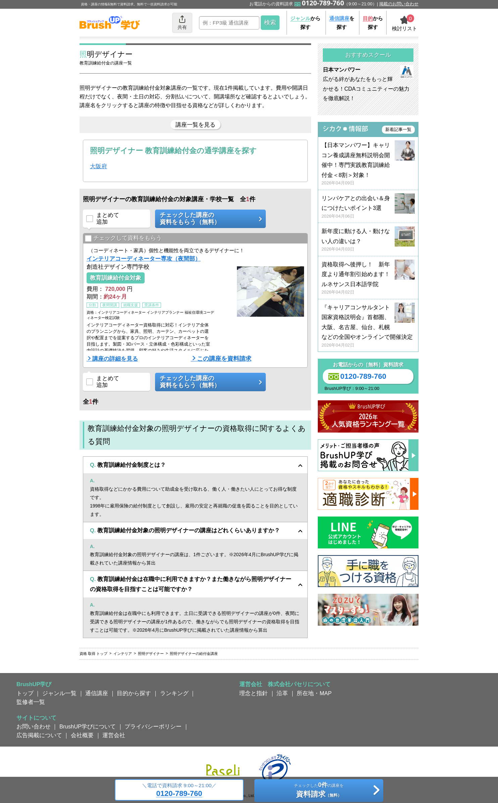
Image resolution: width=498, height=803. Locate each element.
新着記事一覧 (398, 129)
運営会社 (113, 735)
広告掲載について (39, 735)
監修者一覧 (30, 702)
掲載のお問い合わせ (398, 3)
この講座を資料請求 (224, 358)
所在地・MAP (314, 693)
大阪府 (98, 166)
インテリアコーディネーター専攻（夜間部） (144, 259)
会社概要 (82, 735)
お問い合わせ (33, 726)
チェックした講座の (208, 219)
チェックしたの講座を (318, 791)
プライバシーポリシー (153, 726)
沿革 (282, 693)
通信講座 (96, 693)
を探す (341, 22)
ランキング (174, 693)
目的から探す (134, 693)
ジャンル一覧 (59, 693)
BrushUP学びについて (87, 726)
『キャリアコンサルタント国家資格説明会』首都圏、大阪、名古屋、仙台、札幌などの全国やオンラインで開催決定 (368, 326)
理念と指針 (253, 693)
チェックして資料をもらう (123, 238)
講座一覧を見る (195, 125)
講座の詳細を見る (115, 359)
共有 (182, 22)
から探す (305, 22)
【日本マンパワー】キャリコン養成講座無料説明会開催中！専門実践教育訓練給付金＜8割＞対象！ (368, 164)
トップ (25, 693)
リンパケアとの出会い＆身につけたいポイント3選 (368, 207)
